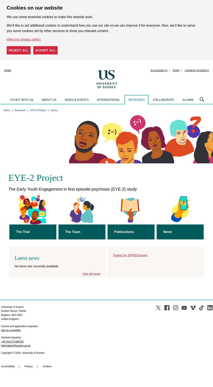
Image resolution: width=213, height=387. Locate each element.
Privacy (29, 366)
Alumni (187, 99)
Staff (176, 70)
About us (49, 99)
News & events (77, 99)
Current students (197, 70)
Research (136, 99)
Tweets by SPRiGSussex (130, 255)
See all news (91, 273)
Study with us (21, 99)
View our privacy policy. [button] (24, 39)
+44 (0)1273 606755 (12, 341)
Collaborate (163, 99)
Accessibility (159, 70)
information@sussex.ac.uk (15, 345)
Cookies (47, 366)
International (108, 99)
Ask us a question (11, 330)
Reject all (18, 50)
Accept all (45, 50)
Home (7, 70)
